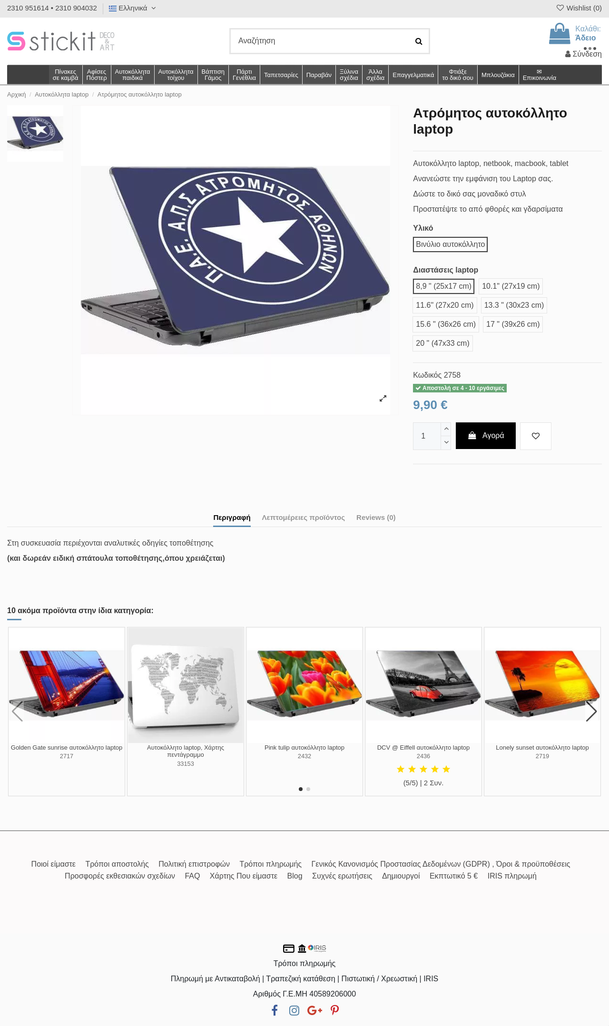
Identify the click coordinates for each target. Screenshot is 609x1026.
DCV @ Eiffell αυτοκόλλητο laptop (423, 747)
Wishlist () (578, 8)
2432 (304, 756)
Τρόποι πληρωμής (270, 864)
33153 (185, 763)
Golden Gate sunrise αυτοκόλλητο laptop (66, 747)
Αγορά (485, 435)
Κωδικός (427, 375)
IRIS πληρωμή (512, 876)
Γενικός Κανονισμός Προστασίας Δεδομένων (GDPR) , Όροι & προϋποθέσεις (441, 864)
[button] (375, 74)
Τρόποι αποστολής (116, 864)
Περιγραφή (231, 517)
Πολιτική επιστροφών (194, 864)
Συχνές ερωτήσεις (342, 876)
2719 (542, 756)
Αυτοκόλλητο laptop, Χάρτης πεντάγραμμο (185, 751)
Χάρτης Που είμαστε (243, 876)
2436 (423, 756)
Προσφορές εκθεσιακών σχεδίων (120, 876)
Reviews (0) (376, 517)
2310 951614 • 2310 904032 (52, 8)
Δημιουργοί (401, 876)
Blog (295, 876)
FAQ (192, 876)
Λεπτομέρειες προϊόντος (303, 517)
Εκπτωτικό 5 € (454, 876)
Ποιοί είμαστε (53, 864)
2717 (66, 756)
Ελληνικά (133, 8)
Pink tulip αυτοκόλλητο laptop (304, 747)
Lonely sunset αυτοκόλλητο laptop (542, 747)
